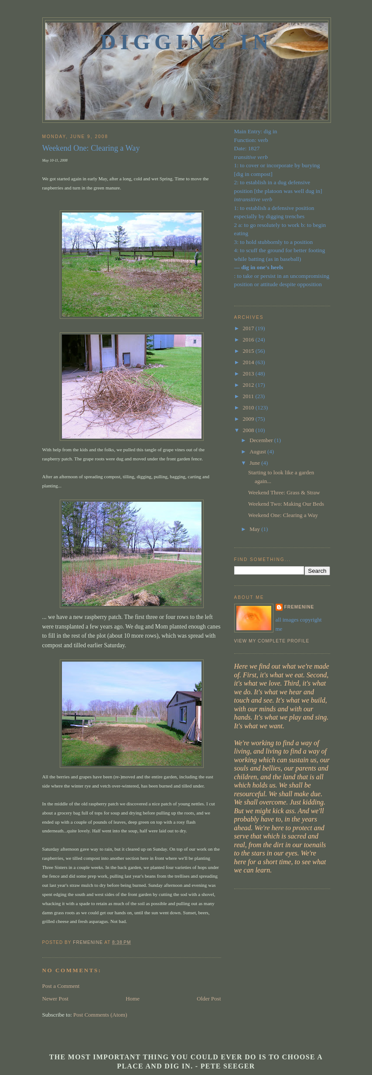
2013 (249, 373)
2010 (249, 407)
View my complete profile (272, 641)
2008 (249, 430)
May (255, 529)
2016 (249, 339)
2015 (249, 351)
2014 (249, 362)
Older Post (209, 998)
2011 (249, 396)
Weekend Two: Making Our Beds (286, 503)
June (255, 463)
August (258, 451)
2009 (249, 419)
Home (133, 998)
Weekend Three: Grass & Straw (284, 492)
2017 (249, 328)
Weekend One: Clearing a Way (283, 515)
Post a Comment (61, 986)
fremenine (299, 607)
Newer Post (55, 998)
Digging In (186, 42)
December (261, 440)
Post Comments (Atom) (100, 1014)
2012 (249, 385)
